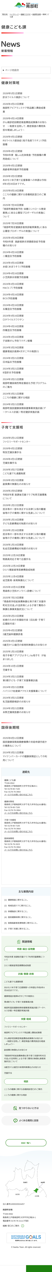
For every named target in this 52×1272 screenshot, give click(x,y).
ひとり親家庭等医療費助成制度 (19, 570)
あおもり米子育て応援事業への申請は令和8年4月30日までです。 (24, 182)
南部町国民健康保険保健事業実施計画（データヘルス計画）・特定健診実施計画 (24, 410)
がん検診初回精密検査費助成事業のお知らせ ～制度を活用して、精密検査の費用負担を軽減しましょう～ (25, 126)
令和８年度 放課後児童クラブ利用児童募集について (25, 497)
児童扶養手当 (10, 463)
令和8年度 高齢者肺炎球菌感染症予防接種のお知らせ (24, 244)
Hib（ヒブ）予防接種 (13, 288)
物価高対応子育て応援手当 (17, 559)
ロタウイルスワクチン (13, 319)
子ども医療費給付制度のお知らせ (20, 523)
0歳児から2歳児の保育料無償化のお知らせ (25, 645)
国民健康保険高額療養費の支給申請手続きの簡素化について (25, 744)
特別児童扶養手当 (12, 452)
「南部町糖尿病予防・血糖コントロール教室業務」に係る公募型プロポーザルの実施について (24, 213)
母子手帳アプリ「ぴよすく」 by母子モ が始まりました (24, 657)
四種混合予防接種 (12, 330)
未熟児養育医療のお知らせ (17, 712)
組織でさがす (26, 14)
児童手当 (7, 670)
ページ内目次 (12, 70)
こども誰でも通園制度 (14, 473)
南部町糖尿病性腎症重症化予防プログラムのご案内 (24, 385)
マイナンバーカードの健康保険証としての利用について (25, 758)
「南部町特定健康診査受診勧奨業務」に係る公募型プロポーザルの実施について (25, 229)
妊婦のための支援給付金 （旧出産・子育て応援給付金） (24, 622)
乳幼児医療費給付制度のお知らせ (20, 548)
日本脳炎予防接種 (12, 362)
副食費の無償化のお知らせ (17, 484)
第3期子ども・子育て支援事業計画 (20, 680)
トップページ (14, 14)
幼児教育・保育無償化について (18, 580)
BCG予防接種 (10, 298)
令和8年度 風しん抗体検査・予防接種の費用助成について (24, 157)
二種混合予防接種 (12, 256)
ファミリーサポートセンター (16, 442)
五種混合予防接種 (12, 309)
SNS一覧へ (26, 1143)
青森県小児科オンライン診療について (22, 591)
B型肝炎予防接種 (12, 372)
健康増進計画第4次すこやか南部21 (21, 351)
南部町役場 (36, 14)
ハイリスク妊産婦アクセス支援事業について (25, 691)
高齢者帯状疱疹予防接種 (15, 169)
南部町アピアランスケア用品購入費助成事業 (24, 110)
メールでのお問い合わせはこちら (18, 795)
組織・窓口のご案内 (11, 1226)
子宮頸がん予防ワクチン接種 (17, 341)
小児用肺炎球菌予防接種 (15, 277)
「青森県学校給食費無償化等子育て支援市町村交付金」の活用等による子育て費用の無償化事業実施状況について (24, 605)
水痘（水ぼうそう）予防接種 (16, 267)
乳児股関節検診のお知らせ (17, 701)
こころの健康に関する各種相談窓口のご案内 (24, 196)
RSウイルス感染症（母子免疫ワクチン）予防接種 (25, 142)
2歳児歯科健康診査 (13, 634)
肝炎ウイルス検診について (16, 97)
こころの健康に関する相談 (16, 397)
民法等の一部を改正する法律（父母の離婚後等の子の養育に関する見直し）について (24, 511)
